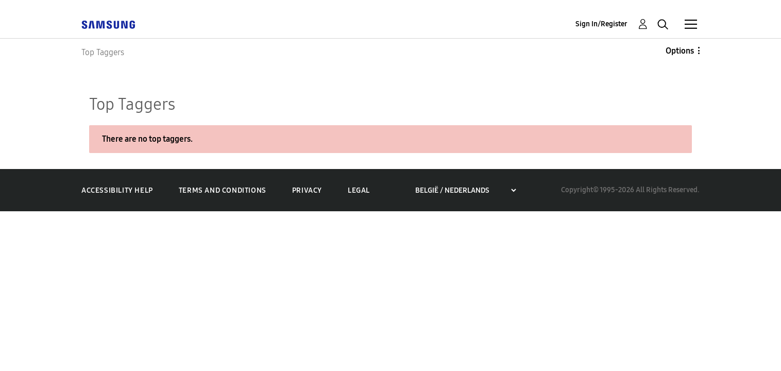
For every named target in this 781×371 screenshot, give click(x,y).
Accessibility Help (117, 190)
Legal (359, 190)
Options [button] (680, 51)
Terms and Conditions (222, 190)
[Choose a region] (465, 190)
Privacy (307, 190)
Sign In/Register (601, 24)
